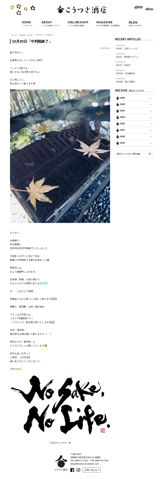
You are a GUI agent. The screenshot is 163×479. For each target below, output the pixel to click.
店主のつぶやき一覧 (60, 443)
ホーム (15, 35)
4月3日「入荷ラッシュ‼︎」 (134, 47)
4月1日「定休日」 (134, 63)
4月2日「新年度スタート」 (134, 55)
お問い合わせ (91, 470)
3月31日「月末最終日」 (134, 72)
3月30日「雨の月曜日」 (134, 80)
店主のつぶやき (27, 35)
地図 (97, 457)
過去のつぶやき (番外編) (134, 154)
